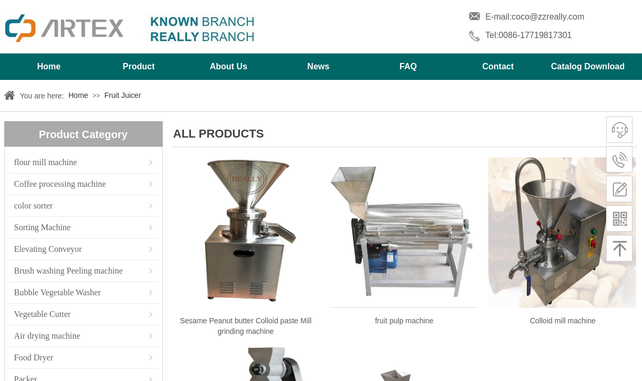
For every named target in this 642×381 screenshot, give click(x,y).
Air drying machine (47, 335)
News (319, 66)
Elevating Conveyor (48, 248)
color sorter (33, 205)
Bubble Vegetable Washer (57, 292)
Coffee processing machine (60, 183)
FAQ (408, 66)
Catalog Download (588, 66)
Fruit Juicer (123, 95)
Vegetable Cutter (42, 314)
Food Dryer (33, 357)
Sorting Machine (42, 227)
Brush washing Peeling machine (68, 270)
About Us (228, 66)
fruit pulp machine (404, 320)
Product (138, 66)
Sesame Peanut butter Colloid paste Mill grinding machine (245, 325)
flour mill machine (45, 162)
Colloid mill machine (563, 320)
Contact (498, 66)
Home (48, 66)
